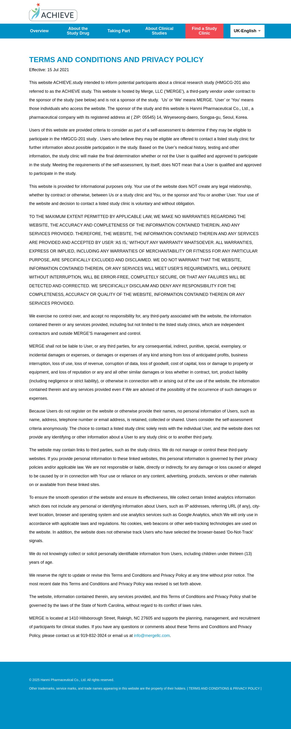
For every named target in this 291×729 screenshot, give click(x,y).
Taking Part (118, 31)
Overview (39, 31)
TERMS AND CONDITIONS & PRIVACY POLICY (224, 688)
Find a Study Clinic (204, 30)
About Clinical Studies (159, 30)
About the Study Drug (78, 30)
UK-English (245, 31)
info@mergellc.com (152, 635)
